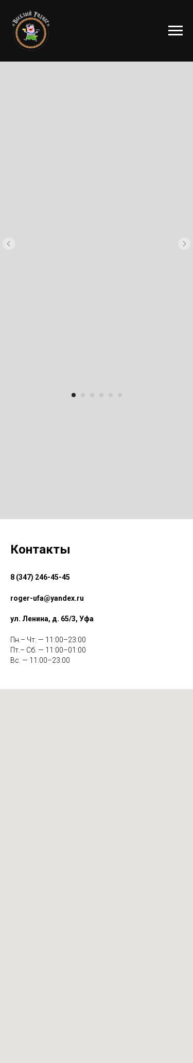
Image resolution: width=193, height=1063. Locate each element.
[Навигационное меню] (175, 31)
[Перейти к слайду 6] (120, 395)
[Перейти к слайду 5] (111, 395)
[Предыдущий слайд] (9, 244)
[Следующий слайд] (184, 244)
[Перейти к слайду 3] (92, 395)
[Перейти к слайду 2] (83, 395)
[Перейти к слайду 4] (101, 395)
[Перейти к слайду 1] (74, 395)
